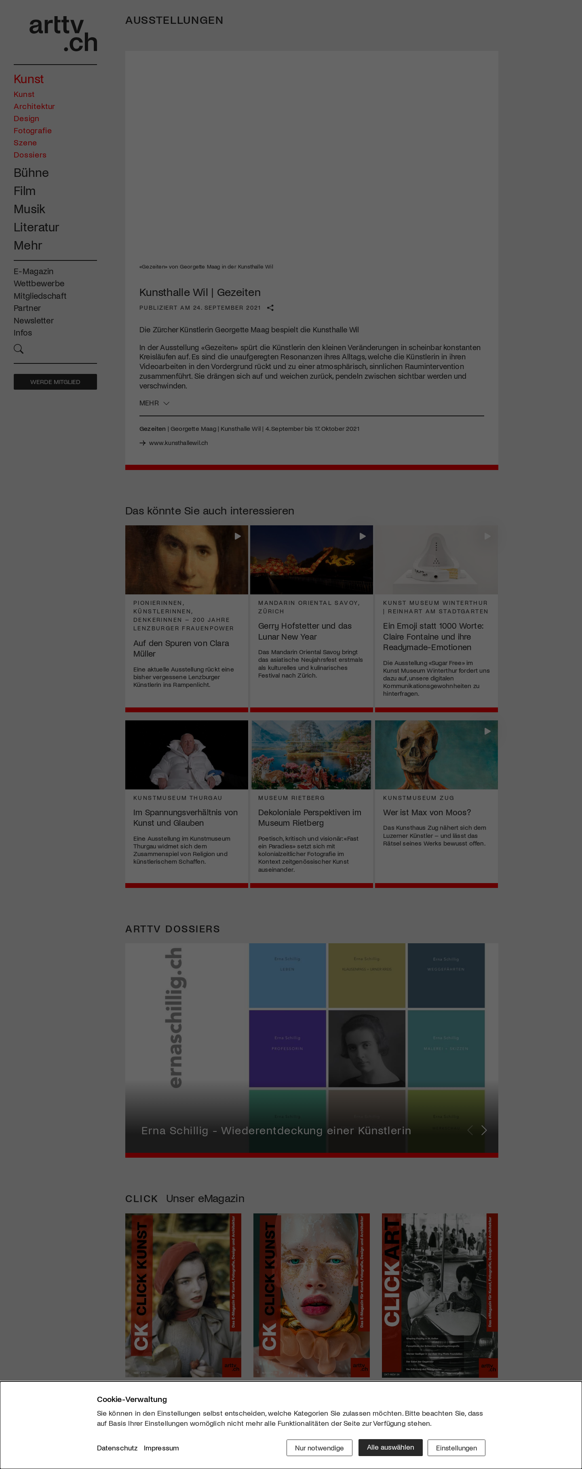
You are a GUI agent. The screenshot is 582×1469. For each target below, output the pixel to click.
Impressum (161, 1448)
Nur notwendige (316, 1447)
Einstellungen (455, 1447)
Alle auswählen (387, 1447)
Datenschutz (117, 1448)
